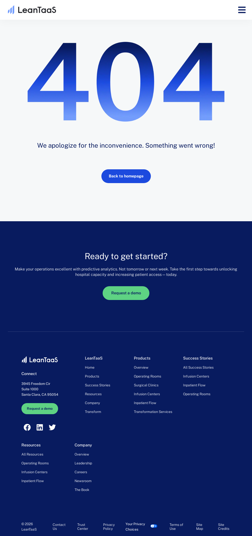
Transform (93, 412)
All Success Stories (198, 367)
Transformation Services (153, 412)
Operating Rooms (147, 376)
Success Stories (97, 385)
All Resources (32, 454)
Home (89, 367)
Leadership (83, 463)
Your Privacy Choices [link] (135, 526)
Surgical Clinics (146, 385)
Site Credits (223, 527)
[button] (241, 10)
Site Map (199, 527)
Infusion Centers (147, 394)
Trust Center (82, 527)
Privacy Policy (109, 527)
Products (92, 376)
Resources (93, 394)
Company (92, 403)
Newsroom (83, 481)
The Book (82, 490)
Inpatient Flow (145, 403)
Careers (81, 472)
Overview (141, 367)
